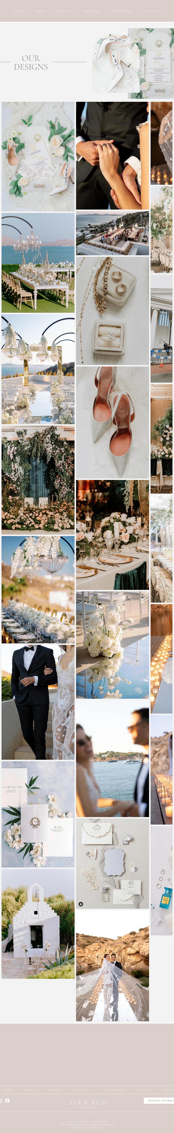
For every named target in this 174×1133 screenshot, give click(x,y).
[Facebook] (7, 1101)
